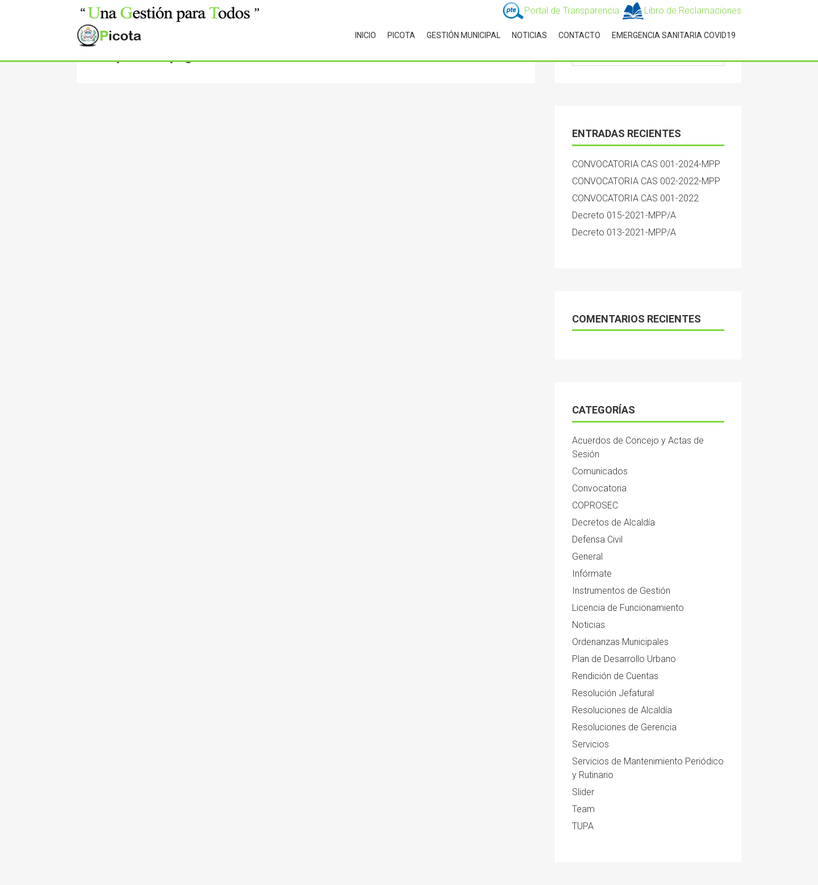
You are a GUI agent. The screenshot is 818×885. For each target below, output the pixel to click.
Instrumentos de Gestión (621, 590)
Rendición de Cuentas (615, 676)
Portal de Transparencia (561, 10)
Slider (583, 792)
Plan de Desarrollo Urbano (624, 659)
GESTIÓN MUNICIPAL (463, 35)
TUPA (583, 826)
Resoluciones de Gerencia (624, 727)
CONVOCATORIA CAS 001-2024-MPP (646, 164)
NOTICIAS (529, 35)
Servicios (590, 744)
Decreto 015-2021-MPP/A (624, 215)
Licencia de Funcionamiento (628, 607)
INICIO (365, 35)
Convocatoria (599, 488)
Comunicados (600, 471)
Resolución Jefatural (613, 693)
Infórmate (592, 573)
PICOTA (401, 35)
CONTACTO (579, 35)
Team (583, 809)
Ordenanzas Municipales (620, 641)
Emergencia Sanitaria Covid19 (674, 35)
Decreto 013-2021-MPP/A (624, 232)
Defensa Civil (597, 539)
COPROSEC (595, 505)
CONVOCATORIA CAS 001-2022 (635, 198)
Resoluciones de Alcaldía (622, 710)
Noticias (588, 624)
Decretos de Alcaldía (613, 522)
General (587, 556)
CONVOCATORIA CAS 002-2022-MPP (646, 181)
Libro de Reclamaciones (681, 10)
